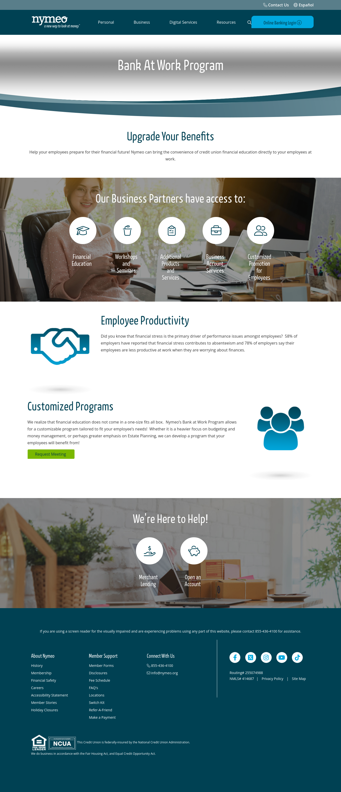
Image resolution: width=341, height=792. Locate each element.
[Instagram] (266, 657)
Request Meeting (51, 454)
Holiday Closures (44, 709)
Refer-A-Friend (100, 709)
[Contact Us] (276, 4)
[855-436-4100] (173, 665)
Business (142, 22)
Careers (37, 687)
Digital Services (183, 22)
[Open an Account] (192, 562)
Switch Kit (96, 702)
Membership (41, 672)
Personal (106, 22)
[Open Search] (248, 22)
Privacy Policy (273, 678)
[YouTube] (281, 657)
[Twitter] (250, 657)
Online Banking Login (285, 22)
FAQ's (93, 687)
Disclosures (98, 672)
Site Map (299, 678)
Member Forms (101, 665)
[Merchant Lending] (148, 562)
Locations (96, 695)
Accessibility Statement (49, 695)
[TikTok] (297, 657)
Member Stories (44, 702)
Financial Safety (43, 680)
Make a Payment (102, 717)
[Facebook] (234, 657)
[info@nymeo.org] (173, 672)
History (37, 665)
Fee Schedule (99, 680)
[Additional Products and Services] (170, 249)
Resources (226, 22)
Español (304, 5)
